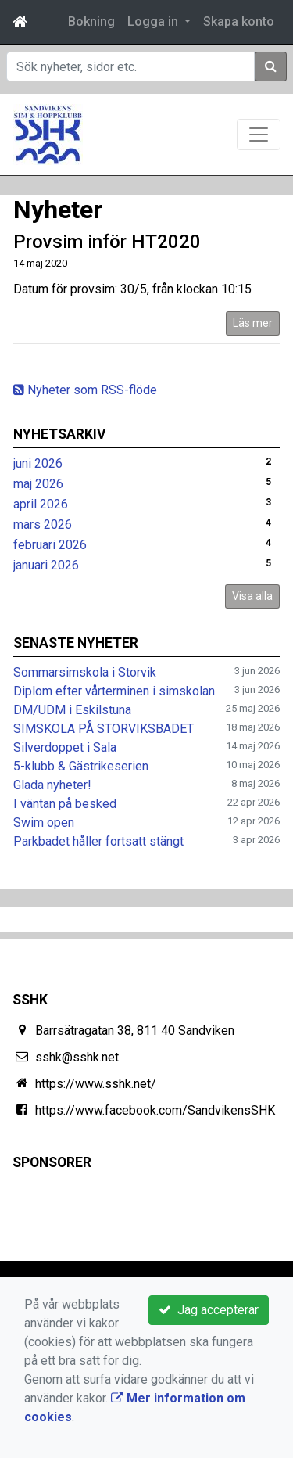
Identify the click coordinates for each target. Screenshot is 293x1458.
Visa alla (252, 596)
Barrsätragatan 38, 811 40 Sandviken (134, 1030)
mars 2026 (42, 524)
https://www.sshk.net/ (95, 1083)
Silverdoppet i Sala (64, 747)
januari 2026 (46, 565)
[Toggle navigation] (258, 134)
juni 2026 (38, 463)
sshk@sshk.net (77, 1057)
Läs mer (253, 323)
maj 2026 (38, 483)
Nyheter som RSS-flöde (85, 389)
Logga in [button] (154, 21)
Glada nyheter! (52, 784)
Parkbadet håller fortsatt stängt (98, 841)
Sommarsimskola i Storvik (84, 672)
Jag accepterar (209, 1309)
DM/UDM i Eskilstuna (72, 709)
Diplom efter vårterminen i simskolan (114, 691)
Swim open (43, 822)
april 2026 (40, 504)
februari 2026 (50, 544)
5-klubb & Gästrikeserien (80, 766)
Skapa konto (238, 21)
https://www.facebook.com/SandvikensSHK (155, 1110)
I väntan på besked (64, 803)
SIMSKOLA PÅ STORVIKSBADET (103, 728)
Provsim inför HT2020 (107, 242)
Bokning (91, 21)
